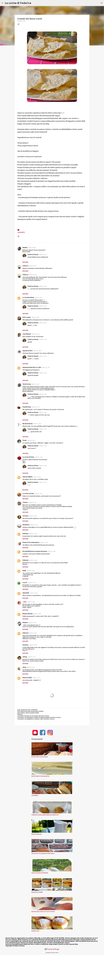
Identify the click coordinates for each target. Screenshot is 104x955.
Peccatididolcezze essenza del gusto (34, 551)
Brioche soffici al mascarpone (39, 756)
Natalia (24, 247)
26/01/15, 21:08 (33, 560)
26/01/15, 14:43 (31, 440)
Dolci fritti (21, 232)
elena (24, 667)
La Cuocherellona (28, 297)
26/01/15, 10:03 (35, 317)
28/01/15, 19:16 (32, 622)
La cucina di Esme (28, 457)
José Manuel (26, 334)
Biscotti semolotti (36, 834)
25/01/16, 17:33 (31, 656)
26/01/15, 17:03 (38, 493)
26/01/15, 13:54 (43, 286)
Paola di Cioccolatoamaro (30, 542)
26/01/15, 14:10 (43, 372)
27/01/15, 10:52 (43, 482)
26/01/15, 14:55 (43, 322)
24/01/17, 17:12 (36, 677)
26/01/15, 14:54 (43, 306)
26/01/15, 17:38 (33, 515)
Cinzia (24, 440)
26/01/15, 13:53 (43, 254)
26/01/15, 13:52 (43, 394)
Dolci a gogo (26, 317)
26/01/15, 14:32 (43, 339)
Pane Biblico (34, 795)
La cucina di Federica (18, 2)
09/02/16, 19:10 (30, 667)
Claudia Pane (26, 407)
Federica (25, 266)
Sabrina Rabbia (27, 477)
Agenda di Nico (27, 350)
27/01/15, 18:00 (31, 601)
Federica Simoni (33, 254)
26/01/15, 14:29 (43, 429)
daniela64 (25, 593)
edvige (24, 657)
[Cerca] (33, 3)
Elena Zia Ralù (27, 677)
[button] (18, 24)
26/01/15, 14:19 (43, 356)
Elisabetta (25, 524)
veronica (25, 516)
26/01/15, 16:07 (37, 476)
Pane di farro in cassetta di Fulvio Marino (43, 853)
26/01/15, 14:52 (38, 457)
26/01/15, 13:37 (35, 407)
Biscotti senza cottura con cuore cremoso (43, 911)
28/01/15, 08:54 (37, 613)
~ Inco (24, 601)
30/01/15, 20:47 (33, 633)
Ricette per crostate (37, 892)
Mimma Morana (27, 613)
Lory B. (24, 582)
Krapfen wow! (35, 931)
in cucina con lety (28, 493)
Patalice (25, 622)
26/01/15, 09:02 (32, 247)
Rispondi (25, 262)
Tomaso (25, 502)
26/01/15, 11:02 (46, 367)
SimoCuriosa (26, 384)
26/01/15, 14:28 (43, 412)
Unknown (25, 533)
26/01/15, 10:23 (37, 350)
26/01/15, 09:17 (33, 265)
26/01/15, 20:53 (51, 551)
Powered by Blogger (52, 949)
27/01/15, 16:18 (33, 593)
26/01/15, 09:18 (33, 274)
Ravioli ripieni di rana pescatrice (40, 776)
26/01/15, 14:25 (37, 423)
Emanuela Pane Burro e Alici (31, 367)
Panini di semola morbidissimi (39, 873)
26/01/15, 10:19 (35, 334)
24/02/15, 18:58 (33, 645)
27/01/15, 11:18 (31, 582)
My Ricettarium (27, 423)
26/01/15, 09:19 (38, 297)
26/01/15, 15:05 (43, 445)
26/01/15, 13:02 (35, 384)
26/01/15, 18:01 (33, 533)
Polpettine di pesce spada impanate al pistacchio (45, 814)
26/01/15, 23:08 (30, 570)
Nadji (24, 570)
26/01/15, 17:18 (32, 502)
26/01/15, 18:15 (44, 542)
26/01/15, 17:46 (34, 524)
